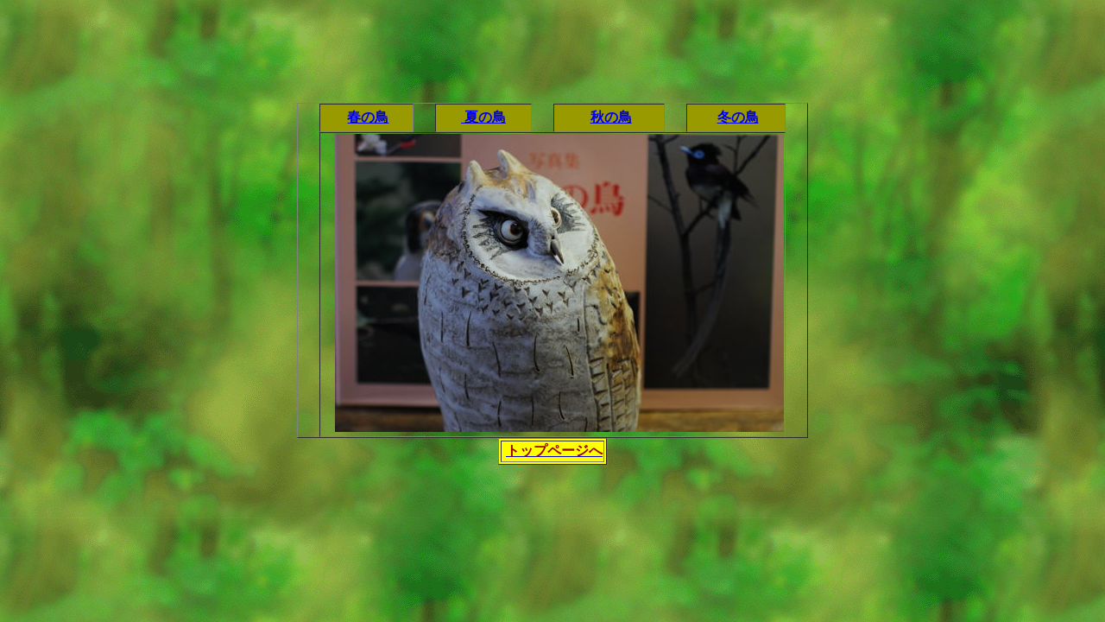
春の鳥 (367, 117)
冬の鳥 (738, 117)
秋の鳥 (611, 117)
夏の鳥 (483, 117)
